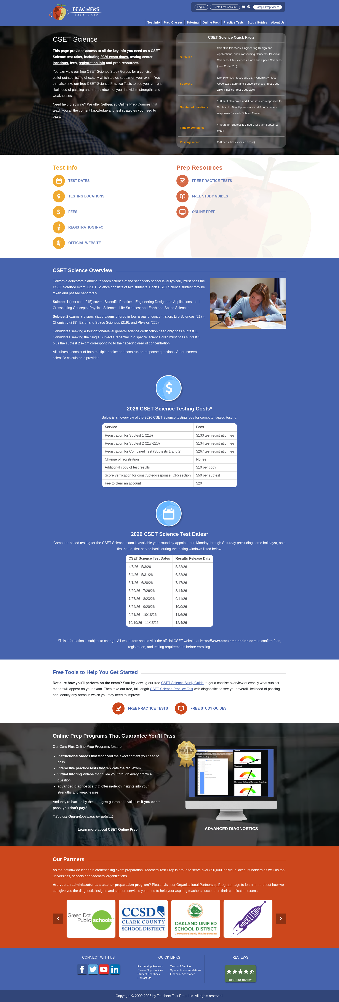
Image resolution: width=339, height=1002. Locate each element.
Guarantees (77, 816)
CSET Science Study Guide (182, 683)
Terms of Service (180, 966)
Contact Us (144, 978)
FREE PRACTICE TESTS (212, 181)
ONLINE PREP (203, 212)
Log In (201, 7)
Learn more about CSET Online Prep (108, 829)
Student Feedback (149, 974)
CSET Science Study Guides (109, 71)
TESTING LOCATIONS (86, 196)
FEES (72, 212)
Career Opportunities (150, 970)
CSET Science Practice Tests (109, 83)
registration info (92, 63)
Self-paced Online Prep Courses (125, 104)
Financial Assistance (182, 974)
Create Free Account (225, 7)
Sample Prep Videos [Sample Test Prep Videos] (267, 7)
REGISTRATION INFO (85, 227)
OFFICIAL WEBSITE (84, 243)
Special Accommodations (185, 970)
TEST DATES (79, 181)
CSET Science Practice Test (171, 689)
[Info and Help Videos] (249, 6)
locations (60, 63)
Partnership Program (150, 966)
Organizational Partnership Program (204, 885)
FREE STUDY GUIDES (210, 196)
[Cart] (243, 6)
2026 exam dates (114, 57)
